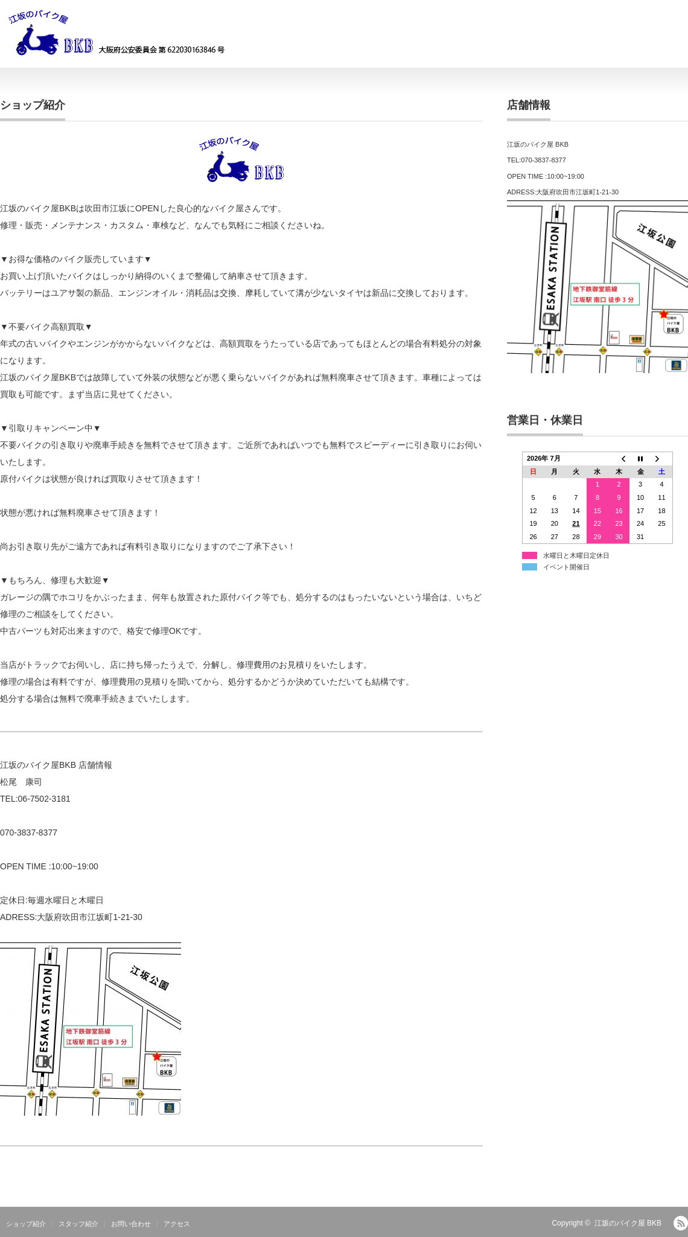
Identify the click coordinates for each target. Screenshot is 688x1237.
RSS (681, 1223)
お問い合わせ (131, 1223)
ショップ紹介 (26, 1223)
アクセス (177, 1223)
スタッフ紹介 (78, 1223)
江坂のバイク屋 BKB (627, 1223)
